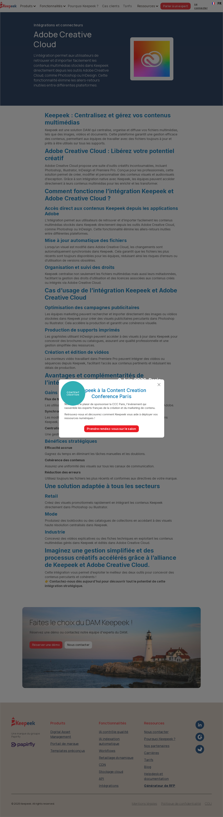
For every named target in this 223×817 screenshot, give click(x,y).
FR (216, 3)
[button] (26, 6)
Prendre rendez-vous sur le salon (111, 429)
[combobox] (216, 3)
